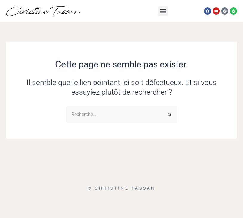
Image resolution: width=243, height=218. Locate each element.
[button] (163, 11)
